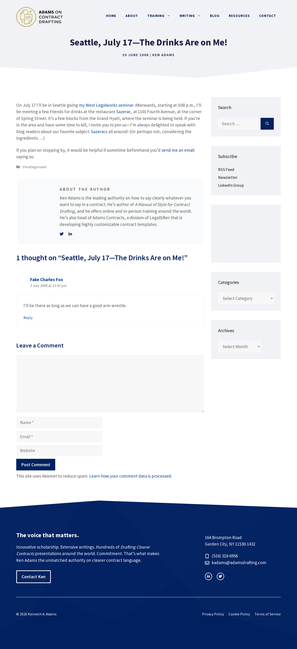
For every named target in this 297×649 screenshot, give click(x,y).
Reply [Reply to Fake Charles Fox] (28, 317)
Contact (267, 15)
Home (111, 15)
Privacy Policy (213, 614)
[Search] (267, 124)
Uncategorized (34, 166)
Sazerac (123, 111)
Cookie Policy (239, 614)
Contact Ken (33, 576)
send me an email (177, 150)
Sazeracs (99, 131)
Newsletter (227, 177)
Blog (215, 15)
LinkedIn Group (231, 185)
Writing (192, 16)
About (132, 15)
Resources (239, 15)
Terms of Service (268, 614)
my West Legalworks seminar (106, 105)
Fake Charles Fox (46, 279)
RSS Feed (226, 169)
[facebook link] (220, 576)
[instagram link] (208, 576)
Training (161, 16)
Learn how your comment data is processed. (130, 476)
